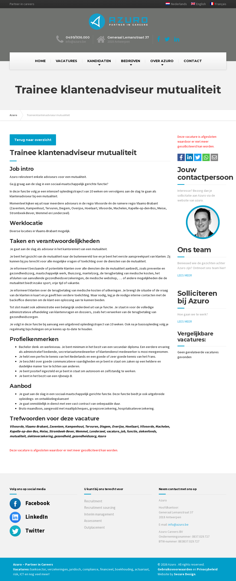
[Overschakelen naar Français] (216, 4)
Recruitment (93, 501)
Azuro (13, 115)
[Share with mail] (214, 157)
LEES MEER (184, 275)
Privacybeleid (207, 569)
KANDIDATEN (99, 61)
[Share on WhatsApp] (206, 157)
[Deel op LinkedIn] (189, 157)
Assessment (93, 520)
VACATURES (66, 61)
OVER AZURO (162, 61)
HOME (40, 61)
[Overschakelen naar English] (197, 4)
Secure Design (184, 574)
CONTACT (193, 61)
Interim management (99, 514)
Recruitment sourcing (99, 507)
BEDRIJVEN (130, 61)
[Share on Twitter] (197, 157)
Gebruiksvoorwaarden (175, 569)
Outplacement (94, 527)
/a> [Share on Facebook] (181, 157)
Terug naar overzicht (32, 140)
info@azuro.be (178, 524)
